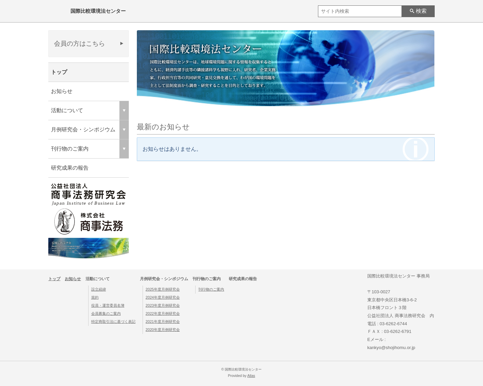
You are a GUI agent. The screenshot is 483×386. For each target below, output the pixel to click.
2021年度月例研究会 (163, 321)
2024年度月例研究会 (163, 297)
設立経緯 (98, 289)
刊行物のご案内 (211, 289)
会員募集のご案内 (106, 313)
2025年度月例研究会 (163, 289)
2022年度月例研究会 (163, 313)
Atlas (251, 376)
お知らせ (61, 91)
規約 (95, 297)
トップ (59, 72)
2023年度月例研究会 (163, 305)
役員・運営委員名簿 (107, 305)
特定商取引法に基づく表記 (113, 321)
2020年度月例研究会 (163, 330)
